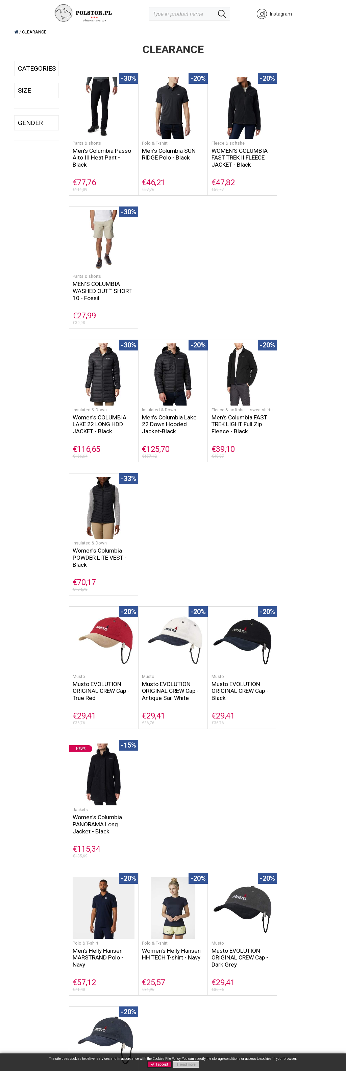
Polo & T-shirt (151, 139)
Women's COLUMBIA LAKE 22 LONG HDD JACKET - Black (100, 283)
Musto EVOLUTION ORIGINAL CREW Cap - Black (233, 418)
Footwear (79, 949)
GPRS (129, 949)
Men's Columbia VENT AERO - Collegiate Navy (166, 812)
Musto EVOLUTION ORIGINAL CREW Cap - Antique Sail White (167, 418)
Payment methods (198, 934)
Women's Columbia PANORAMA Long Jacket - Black (295, 418)
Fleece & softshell (221, 139)
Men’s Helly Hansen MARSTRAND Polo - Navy (98, 547)
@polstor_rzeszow (35, 975)
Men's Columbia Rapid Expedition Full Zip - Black (233, 682)
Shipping (187, 927)
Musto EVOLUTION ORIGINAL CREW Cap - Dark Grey (233, 547)
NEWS (75, 964)
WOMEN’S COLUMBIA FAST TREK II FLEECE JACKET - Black (232, 154)
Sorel (74, 927)
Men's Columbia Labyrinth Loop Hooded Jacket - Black (292, 681)
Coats (78, 797)
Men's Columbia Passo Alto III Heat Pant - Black (97, 154)
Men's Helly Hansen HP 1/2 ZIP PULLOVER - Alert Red (233, 817)
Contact (132, 934)
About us (133, 919)
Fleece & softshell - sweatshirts (223, 271)
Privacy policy (138, 942)
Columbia (147, 797)
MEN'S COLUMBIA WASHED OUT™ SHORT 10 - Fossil (293, 154)
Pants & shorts (87, 139)
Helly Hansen (83, 934)
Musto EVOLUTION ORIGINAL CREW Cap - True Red (101, 418)
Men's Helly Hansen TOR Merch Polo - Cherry (98, 677)
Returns (186, 942)
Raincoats (279, 797)
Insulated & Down (90, 268)
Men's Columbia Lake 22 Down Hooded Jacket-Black (166, 283)
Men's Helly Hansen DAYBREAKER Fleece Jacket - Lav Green (165, 682)
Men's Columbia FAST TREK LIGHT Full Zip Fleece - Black (232, 288)
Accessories (82, 956)
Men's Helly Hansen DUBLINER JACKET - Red (296, 812)
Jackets (277, 403)
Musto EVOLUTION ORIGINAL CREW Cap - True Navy (298, 547)
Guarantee (189, 949)
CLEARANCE (82, 971)
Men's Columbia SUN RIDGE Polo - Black (165, 150)
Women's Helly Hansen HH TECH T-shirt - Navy (163, 547)
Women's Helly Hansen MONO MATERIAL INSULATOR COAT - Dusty (97, 819)
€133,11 (283, 837)
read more (186, 1064)
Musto (79, 403)
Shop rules (189, 919)
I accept (159, 1064)
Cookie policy (138, 927)
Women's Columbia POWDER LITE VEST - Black (297, 283)
